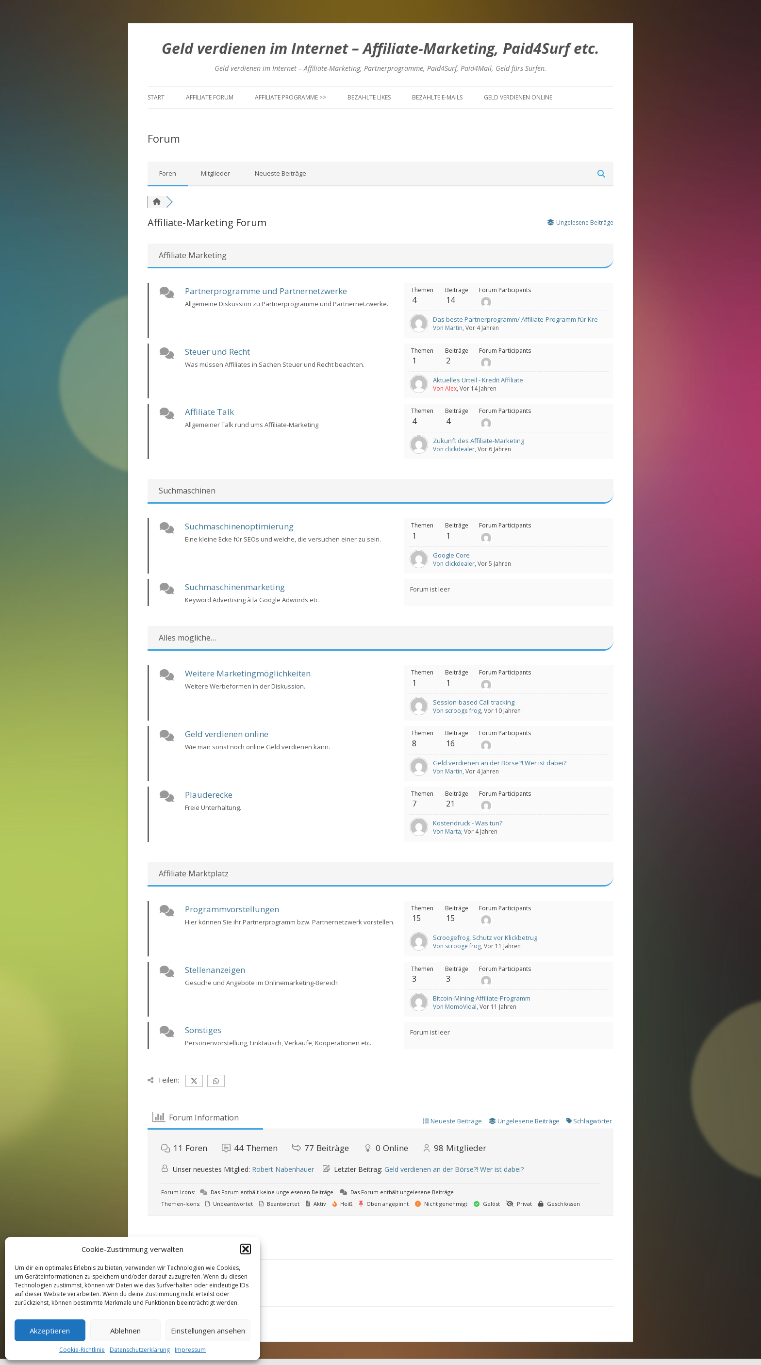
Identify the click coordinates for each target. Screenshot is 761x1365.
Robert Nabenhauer (283, 1169)
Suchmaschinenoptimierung (239, 526)
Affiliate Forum (209, 97)
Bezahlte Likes (369, 97)
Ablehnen (125, 1330)
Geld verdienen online (518, 97)
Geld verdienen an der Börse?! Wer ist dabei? (499, 762)
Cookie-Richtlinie (82, 1350)
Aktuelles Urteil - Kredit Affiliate (478, 380)
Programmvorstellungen (232, 909)
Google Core (451, 555)
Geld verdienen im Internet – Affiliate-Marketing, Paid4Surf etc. (380, 48)
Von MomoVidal (455, 1007)
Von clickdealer (454, 449)
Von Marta (447, 831)
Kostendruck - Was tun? (467, 823)
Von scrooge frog (457, 711)
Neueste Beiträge (280, 173)
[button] (245, 1249)
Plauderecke (208, 794)
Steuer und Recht (217, 351)
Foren (167, 173)
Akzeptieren (50, 1330)
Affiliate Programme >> (290, 97)
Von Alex (445, 388)
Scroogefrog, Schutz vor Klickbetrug (485, 937)
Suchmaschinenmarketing (235, 586)
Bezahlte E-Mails (437, 97)
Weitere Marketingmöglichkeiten (248, 673)
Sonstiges (203, 1030)
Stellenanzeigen (215, 969)
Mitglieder (215, 173)
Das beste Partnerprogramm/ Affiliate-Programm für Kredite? (522, 319)
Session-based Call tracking (473, 702)
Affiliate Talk (209, 411)
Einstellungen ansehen (208, 1330)
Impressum (190, 1350)
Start (156, 97)
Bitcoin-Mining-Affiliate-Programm (481, 998)
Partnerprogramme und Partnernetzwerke (266, 290)
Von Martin (448, 328)
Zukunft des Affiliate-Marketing (478, 440)
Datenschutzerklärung (140, 1350)
